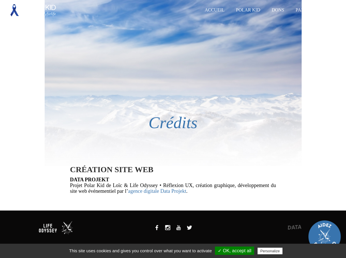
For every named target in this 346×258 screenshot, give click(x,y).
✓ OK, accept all (234, 250)
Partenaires (311, 9)
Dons (278, 9)
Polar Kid (248, 9)
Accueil (214, 9)
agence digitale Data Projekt (157, 191)
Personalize (270, 251)
